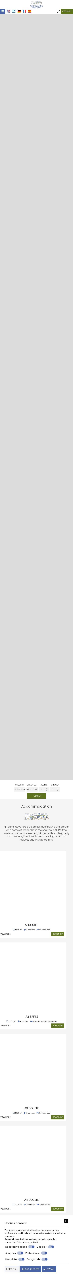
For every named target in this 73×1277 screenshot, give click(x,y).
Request (67, 11)
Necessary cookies (20, 1246)
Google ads (37, 1259)
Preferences (36, 1253)
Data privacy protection (28, 1242)
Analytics (14, 1253)
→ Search (36, 796)
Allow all (48, 1269)
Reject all (12, 1269)
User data (15, 1259)
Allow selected (31, 1269)
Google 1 (45, 1246)
